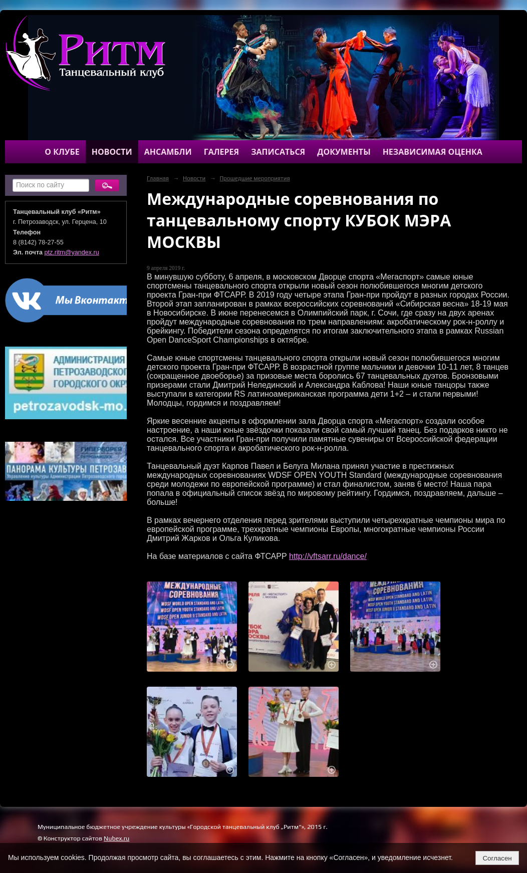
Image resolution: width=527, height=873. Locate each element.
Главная (158, 178)
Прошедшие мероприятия (254, 178)
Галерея (221, 151)
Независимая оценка (432, 151)
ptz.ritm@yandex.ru (72, 252)
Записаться (278, 151)
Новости (112, 151)
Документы (343, 151)
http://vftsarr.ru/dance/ (328, 556)
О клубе (62, 151)
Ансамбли (168, 151)
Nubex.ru (116, 838)
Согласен (496, 858)
